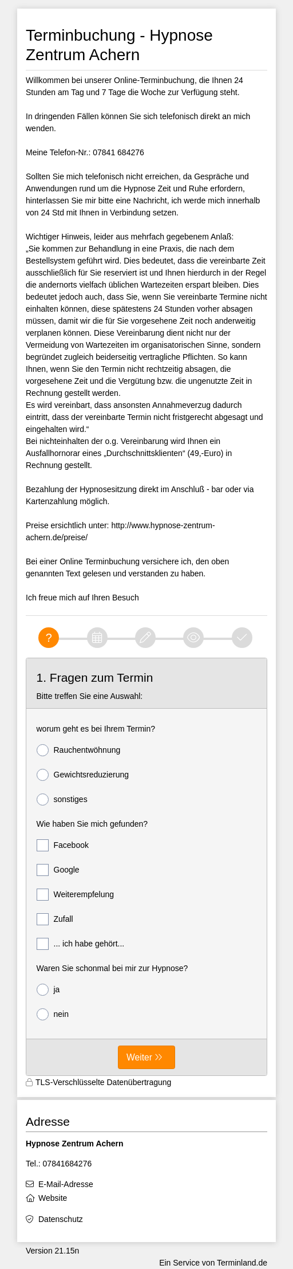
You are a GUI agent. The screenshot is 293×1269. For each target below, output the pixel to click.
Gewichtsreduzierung (83, 775)
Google (58, 870)
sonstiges (62, 799)
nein (53, 1014)
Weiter (139, 1057)
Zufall (55, 919)
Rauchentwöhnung (79, 750)
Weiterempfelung (75, 895)
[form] (146, 867)
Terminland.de (242, 1262)
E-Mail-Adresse (65, 1184)
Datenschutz (60, 1219)
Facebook (63, 845)
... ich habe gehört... (81, 944)
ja (48, 990)
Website (52, 1198)
